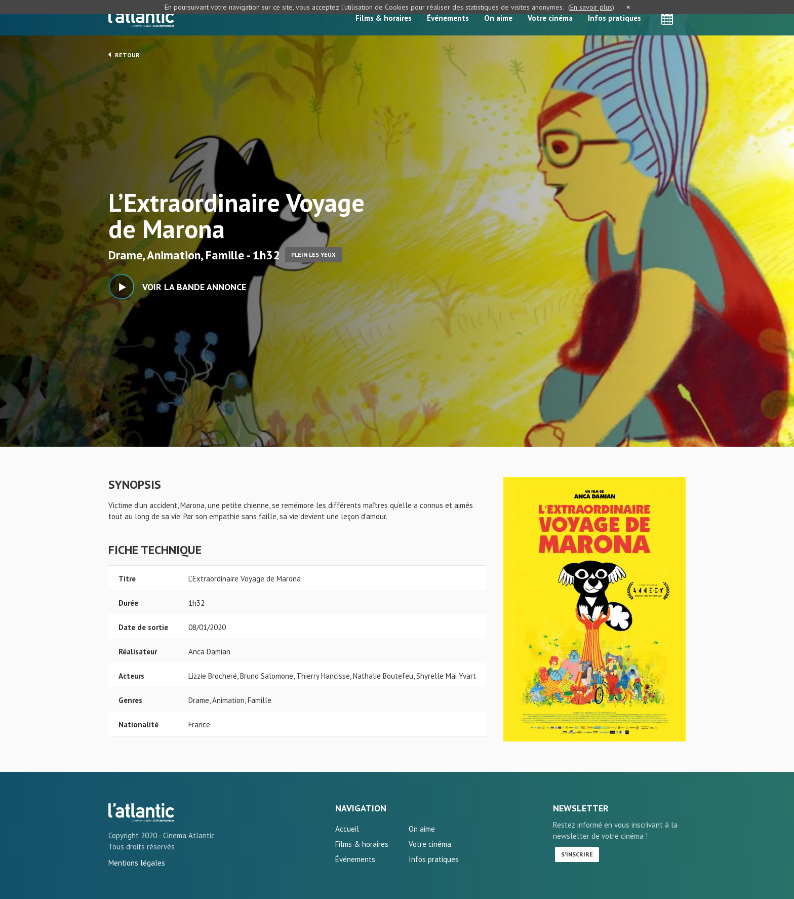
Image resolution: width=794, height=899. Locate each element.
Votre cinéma (550, 18)
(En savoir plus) (591, 7)
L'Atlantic (141, 18)
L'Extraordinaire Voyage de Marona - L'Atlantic (141, 812)
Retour (124, 55)
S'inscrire (577, 854)
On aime (498, 18)
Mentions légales (136, 863)
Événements (448, 18)
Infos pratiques (614, 18)
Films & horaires (383, 18)
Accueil (347, 829)
